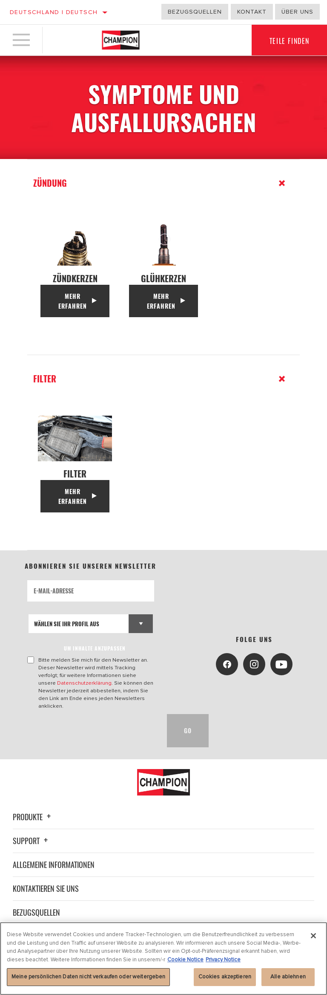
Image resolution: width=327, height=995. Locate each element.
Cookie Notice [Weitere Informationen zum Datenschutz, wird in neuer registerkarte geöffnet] (185, 959)
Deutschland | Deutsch (54, 12)
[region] (163, 958)
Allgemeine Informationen (54, 864)
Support (31, 840)
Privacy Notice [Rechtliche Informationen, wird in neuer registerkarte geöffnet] (223, 959)
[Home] (121, 40)
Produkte (33, 816)
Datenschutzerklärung (84, 683)
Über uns (297, 11)
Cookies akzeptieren (224, 976)
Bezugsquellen (195, 11)
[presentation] (92, 730)
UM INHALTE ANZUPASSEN (95, 648)
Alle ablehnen (288, 976)
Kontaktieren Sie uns (46, 888)
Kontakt (252, 11)
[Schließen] (313, 935)
